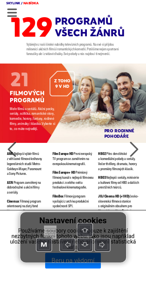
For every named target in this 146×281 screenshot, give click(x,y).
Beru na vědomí (72, 260)
